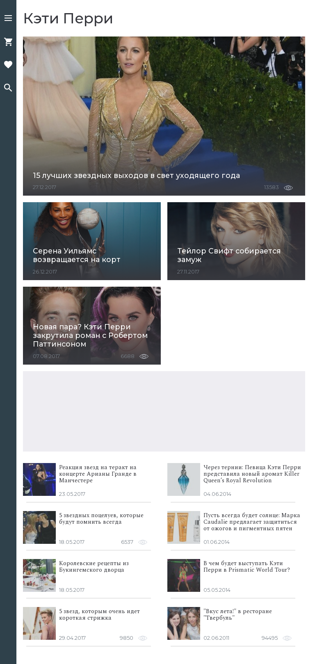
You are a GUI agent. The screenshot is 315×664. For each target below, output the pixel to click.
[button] (8, 19)
